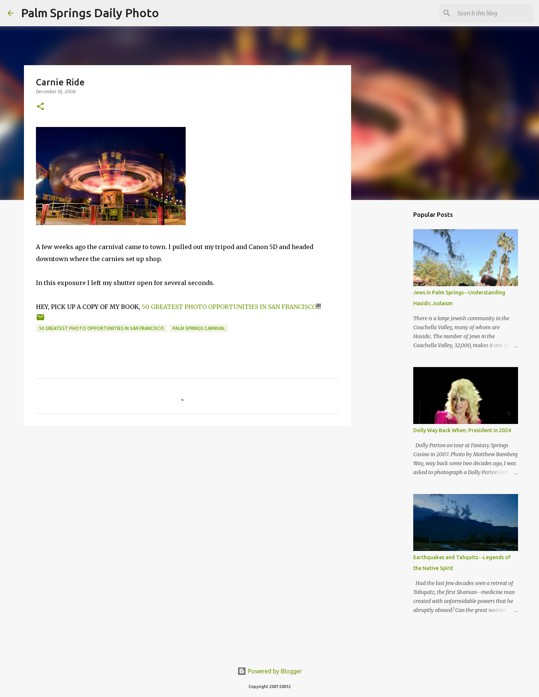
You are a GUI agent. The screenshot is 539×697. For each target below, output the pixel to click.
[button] (40, 107)
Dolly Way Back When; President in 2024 (462, 430)
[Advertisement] (187, 489)
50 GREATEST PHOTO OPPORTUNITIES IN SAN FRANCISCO (229, 306)
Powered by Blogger (269, 671)
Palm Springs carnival (199, 328)
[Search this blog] (493, 13)
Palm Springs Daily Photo (90, 12)
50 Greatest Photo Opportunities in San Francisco (101, 328)
